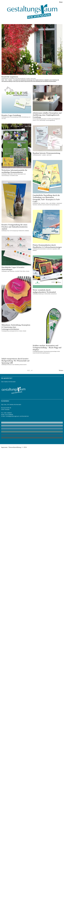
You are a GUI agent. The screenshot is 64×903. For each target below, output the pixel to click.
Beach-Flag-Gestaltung (45, 351)
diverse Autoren (23, 364)
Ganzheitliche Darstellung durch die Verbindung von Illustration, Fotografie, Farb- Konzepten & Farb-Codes (46, 198)
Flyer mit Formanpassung (12, 230)
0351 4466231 (8, 413)
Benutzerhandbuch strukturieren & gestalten (47, 248)
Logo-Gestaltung (10, 271)
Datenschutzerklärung (15, 447)
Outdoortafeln (10, 174)
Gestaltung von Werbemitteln (44, 293)
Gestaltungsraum (5, 78)
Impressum (4, 447)
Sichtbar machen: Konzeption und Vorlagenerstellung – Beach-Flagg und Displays (47, 347)
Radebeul (27, 230)
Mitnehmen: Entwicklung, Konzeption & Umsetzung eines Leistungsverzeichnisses (16, 327)
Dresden (27, 271)
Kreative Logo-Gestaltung (11, 115)
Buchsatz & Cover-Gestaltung (13, 364)
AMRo (59, 248)
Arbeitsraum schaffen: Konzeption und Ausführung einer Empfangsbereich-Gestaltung (47, 115)
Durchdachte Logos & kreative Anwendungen (13, 268)
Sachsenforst (54, 293)
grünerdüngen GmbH (55, 351)
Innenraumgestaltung (37, 118)
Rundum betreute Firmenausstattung (46, 153)
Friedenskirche (21, 230)
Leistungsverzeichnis (14, 331)
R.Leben (20, 331)
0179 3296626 (9, 414)
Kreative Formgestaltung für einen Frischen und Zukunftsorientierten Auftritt (14, 227)
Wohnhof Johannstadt (18, 174)
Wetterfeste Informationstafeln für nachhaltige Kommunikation (14, 171)
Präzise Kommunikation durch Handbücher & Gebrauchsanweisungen (47, 246)
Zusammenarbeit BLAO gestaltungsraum (41, 352)
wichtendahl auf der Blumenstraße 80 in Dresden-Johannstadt (22, 78)
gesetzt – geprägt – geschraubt (45, 155)
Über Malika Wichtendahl (8, 381)
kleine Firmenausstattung (12, 117)
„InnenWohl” (17, 271)
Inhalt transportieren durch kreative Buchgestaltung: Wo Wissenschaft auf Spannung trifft (15, 361)
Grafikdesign (4, 117)
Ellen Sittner (22, 271)
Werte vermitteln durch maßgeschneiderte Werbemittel (44, 291)
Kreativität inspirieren (10, 77)
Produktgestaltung (5, 331)
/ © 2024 (24, 447)
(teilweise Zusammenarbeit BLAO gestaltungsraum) (48, 204)
